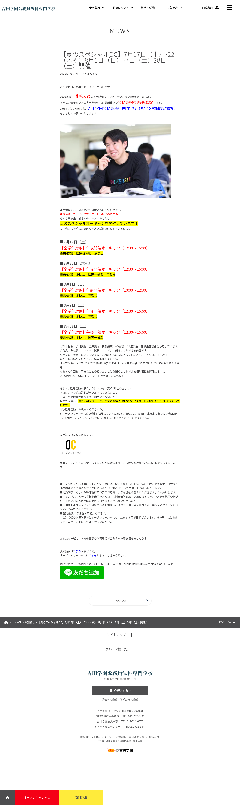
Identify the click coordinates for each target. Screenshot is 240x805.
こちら (93, 555)
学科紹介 (94, 7)
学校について (120, 7)
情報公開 (154, 737)
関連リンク (87, 737)
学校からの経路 (129, 699)
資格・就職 (148, 7)
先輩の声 (172, 7)
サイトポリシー (105, 737)
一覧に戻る (130, 601)
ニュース (16, 622)
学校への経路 (110, 699)
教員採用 (121, 737)
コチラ (77, 551)
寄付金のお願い (138, 737)
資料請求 (81, 797)
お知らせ (29, 622)
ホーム (6, 622)
